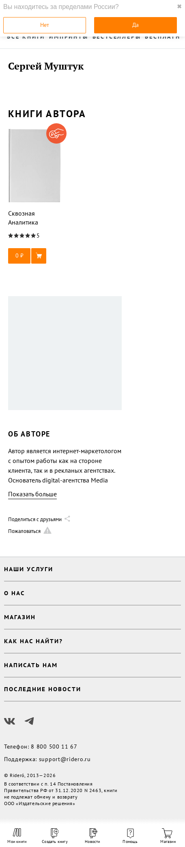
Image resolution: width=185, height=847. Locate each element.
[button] (34, 256)
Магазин (167, 836)
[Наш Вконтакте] (9, 721)
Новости (92, 836)
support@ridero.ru (65, 759)
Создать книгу (55, 836)
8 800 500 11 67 (54, 746)
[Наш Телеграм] (29, 721)
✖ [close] (179, 6)
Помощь (130, 836)
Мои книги (16, 836)
